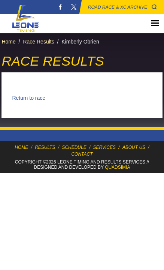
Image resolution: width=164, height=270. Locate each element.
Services (104, 147)
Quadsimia (117, 167)
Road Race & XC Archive (118, 7)
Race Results (38, 42)
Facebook (60, 7)
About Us (133, 147)
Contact (81, 154)
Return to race (28, 98)
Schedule (74, 147)
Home (8, 42)
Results (45, 147)
